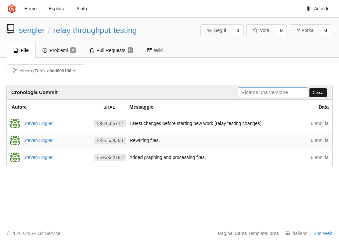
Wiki (155, 50)
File (21, 50)
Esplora (56, 8)
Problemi (59, 50)
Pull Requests (111, 50)
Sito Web (322, 233)
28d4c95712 (110, 123)
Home (30, 8)
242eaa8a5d (110, 140)
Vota (260, 30)
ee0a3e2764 (110, 157)
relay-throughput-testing (95, 30)
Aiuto (81, 8)
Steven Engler (38, 123)
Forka (305, 30)
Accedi (317, 8)
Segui (216, 30)
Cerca (318, 92)
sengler (32, 30)
